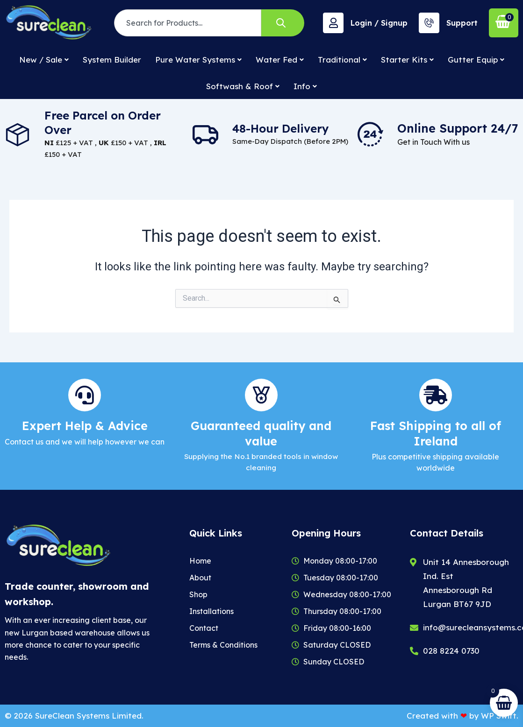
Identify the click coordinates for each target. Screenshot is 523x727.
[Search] (282, 22)
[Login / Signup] (333, 23)
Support (462, 23)
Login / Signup (379, 23)
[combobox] (187, 22)
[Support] (429, 23)
